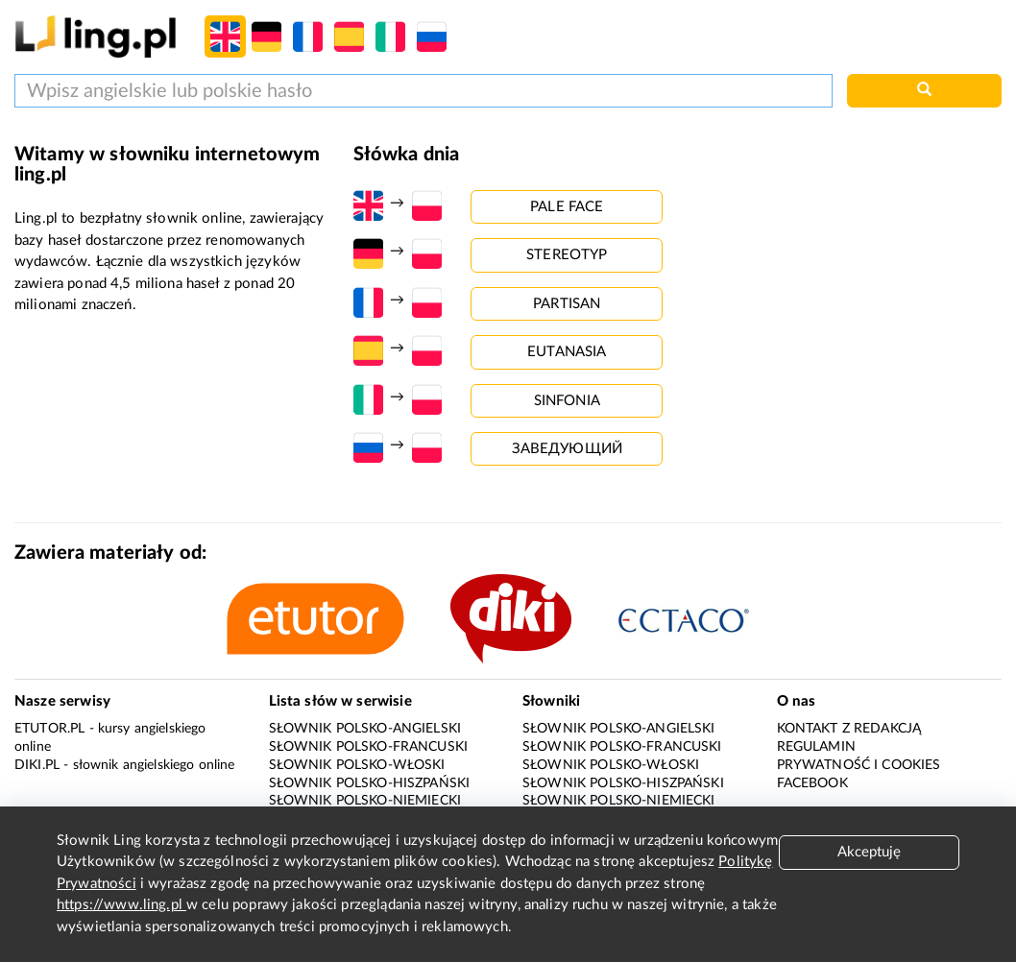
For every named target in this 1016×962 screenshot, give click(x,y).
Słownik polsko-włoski (357, 765)
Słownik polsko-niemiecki (365, 800)
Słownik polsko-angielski (365, 728)
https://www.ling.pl (121, 905)
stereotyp (566, 255)
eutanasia (566, 352)
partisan (566, 304)
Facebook (812, 783)
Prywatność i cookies (859, 765)
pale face (566, 207)
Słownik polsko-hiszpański (370, 783)
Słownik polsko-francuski (369, 747)
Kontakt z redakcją (849, 728)
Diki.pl (37, 765)
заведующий (567, 449)
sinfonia (567, 401)
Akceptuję (869, 852)
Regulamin (816, 747)
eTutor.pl (49, 728)
